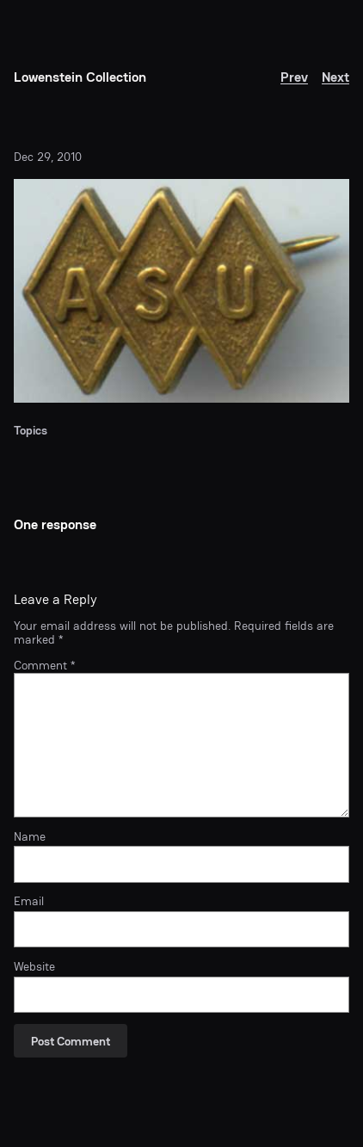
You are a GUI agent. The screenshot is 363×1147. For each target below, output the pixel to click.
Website (34, 966)
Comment (44, 665)
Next (335, 77)
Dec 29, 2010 (48, 156)
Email (29, 901)
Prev (294, 77)
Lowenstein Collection (80, 77)
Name (30, 836)
